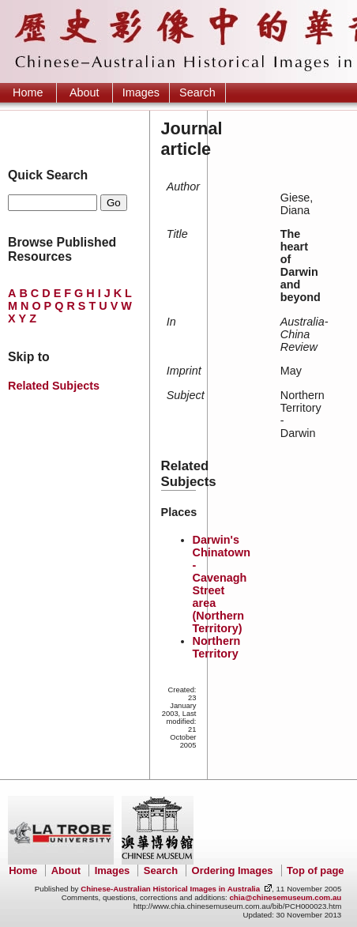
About (85, 92)
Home (28, 92)
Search (197, 92)
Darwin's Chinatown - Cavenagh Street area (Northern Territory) (222, 584)
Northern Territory (217, 647)
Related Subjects (54, 385)
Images (141, 92)
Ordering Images (232, 870)
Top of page (315, 870)
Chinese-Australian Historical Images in (170, 888)
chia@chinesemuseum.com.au (285, 897)
